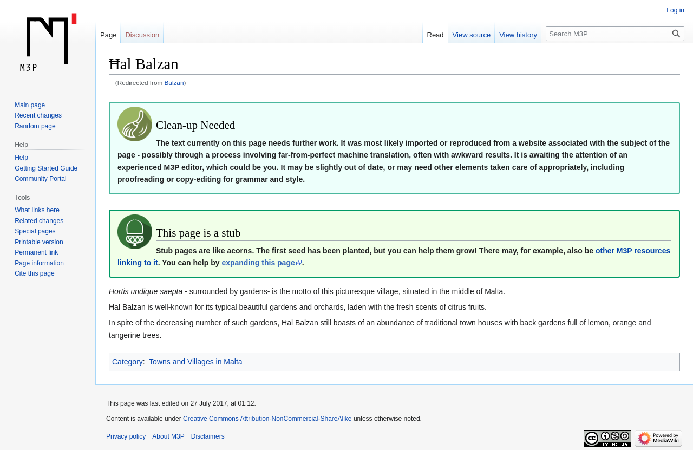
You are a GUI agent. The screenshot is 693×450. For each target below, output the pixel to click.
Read (435, 35)
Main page (30, 105)
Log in (675, 10)
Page (108, 35)
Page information (39, 263)
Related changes (39, 221)
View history (518, 35)
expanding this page (258, 262)
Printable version (39, 242)
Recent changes (38, 115)
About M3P (168, 436)
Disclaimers (208, 436)
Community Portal (40, 178)
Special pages (35, 231)
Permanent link (36, 252)
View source (472, 35)
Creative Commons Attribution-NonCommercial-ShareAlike (267, 418)
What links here (37, 210)
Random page (35, 126)
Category (127, 361)
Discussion (142, 35)
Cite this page (34, 273)
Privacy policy (126, 436)
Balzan (174, 82)
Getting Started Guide (46, 168)
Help (21, 157)
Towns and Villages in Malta (196, 361)
